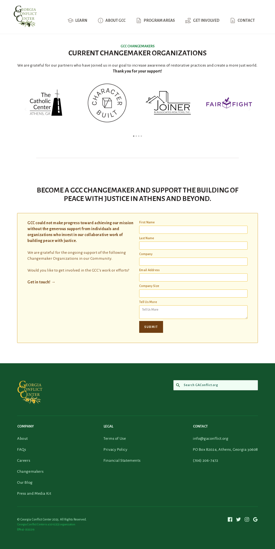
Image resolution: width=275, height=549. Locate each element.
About (22, 438)
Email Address (149, 270)
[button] (77, 23)
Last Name (146, 238)
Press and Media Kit (34, 493)
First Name (147, 222)
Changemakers (30, 471)
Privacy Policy (115, 449)
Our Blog (25, 482)
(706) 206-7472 (205, 460)
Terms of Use (114, 438)
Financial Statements (121, 460)
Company (145, 254)
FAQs (21, 449)
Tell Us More (148, 302)
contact (246, 20)
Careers (23, 460)
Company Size (149, 286)
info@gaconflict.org (210, 438)
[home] (25, 19)
